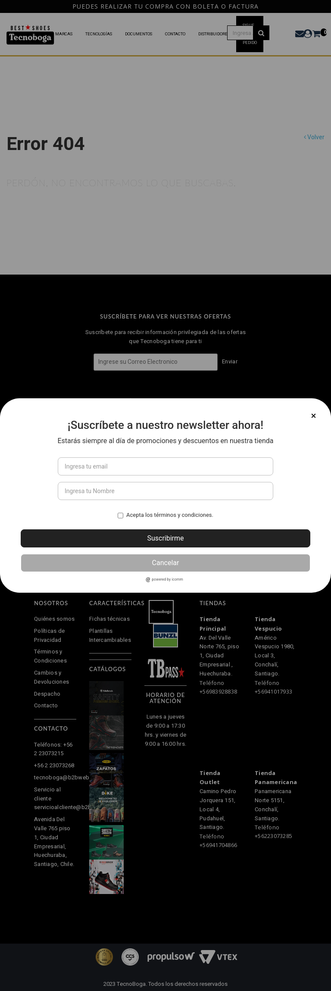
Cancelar (165, 563)
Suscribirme (165, 538)
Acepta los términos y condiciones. (169, 515)
